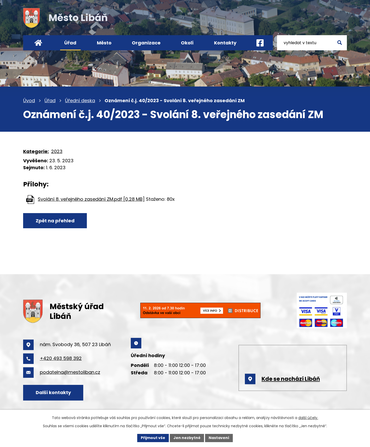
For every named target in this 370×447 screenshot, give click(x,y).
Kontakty (225, 43)
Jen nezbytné (186, 437)
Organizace (146, 43)
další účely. (308, 417)
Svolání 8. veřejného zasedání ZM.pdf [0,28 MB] (91, 199)
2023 (56, 151)
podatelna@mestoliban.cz (70, 372)
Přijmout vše (153, 437)
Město (104, 43)
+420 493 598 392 (61, 358)
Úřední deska (80, 100)
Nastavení (219, 437)
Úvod (29, 100)
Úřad (49, 100)
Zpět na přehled (55, 220)
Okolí (187, 43)
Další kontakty (53, 392)
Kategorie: (36, 151)
